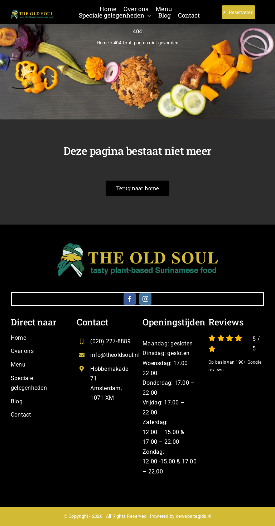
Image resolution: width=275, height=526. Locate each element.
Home (103, 42)
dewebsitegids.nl (194, 516)
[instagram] (145, 299)
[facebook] (130, 299)
